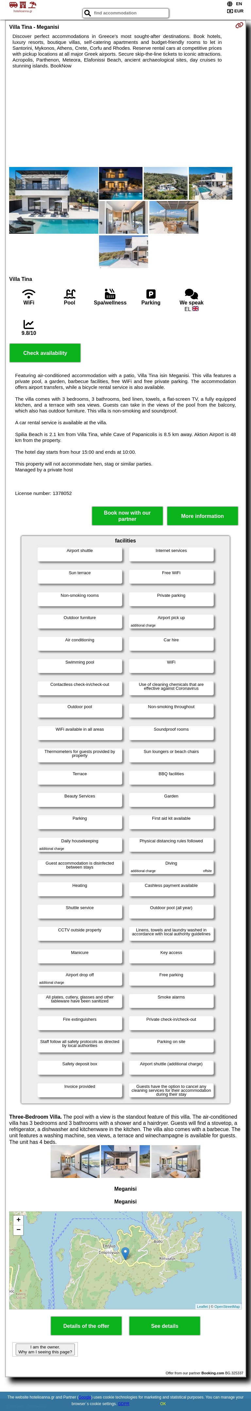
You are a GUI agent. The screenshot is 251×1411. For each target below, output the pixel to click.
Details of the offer (86, 1326)
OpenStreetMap (227, 1307)
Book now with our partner (127, 516)
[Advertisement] (125, 118)
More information (202, 516)
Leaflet (202, 1307)
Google (84, 1397)
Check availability (45, 353)
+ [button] (18, 1220)
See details (164, 1326)
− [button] (18, 1230)
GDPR (123, 1404)
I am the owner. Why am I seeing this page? (45, 1349)
